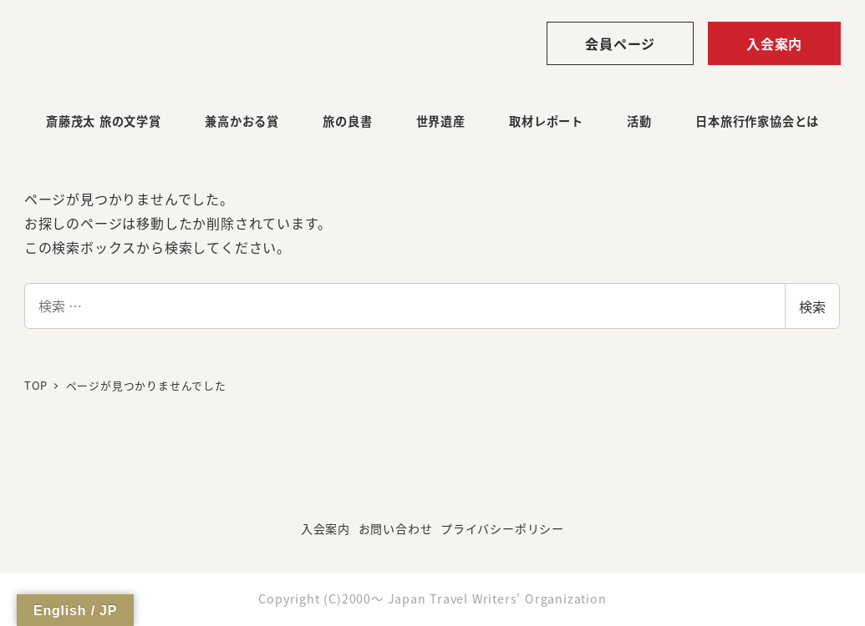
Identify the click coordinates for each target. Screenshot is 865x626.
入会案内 (774, 43)
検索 (812, 306)
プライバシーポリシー (502, 528)
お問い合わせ (396, 528)
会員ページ (620, 43)
